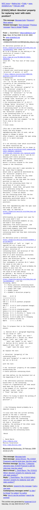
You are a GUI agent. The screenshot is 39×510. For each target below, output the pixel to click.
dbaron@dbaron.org (27, 33)
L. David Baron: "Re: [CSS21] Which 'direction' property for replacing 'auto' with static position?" (20, 473)
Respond (30, 20)
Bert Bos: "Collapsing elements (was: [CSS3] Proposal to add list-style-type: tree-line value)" (19, 466)
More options (8, 22)
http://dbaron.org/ (10, 441)
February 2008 (19, 6)
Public (24, 3)
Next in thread (16, 27)
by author (23, 493)
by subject (15, 493)
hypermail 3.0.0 (30, 502)
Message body (20, 20)
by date (32, 491)
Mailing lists (16, 3)
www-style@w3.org (13, 37)
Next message (24, 25)
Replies (25, 27)
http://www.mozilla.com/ (12, 445)
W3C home (6, 3)
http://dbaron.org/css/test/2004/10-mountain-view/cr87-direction (18, 75)
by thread (6, 493)
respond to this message (23, 486)
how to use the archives (16, 495)
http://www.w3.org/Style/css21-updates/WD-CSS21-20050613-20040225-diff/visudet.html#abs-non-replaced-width (19, 151)
